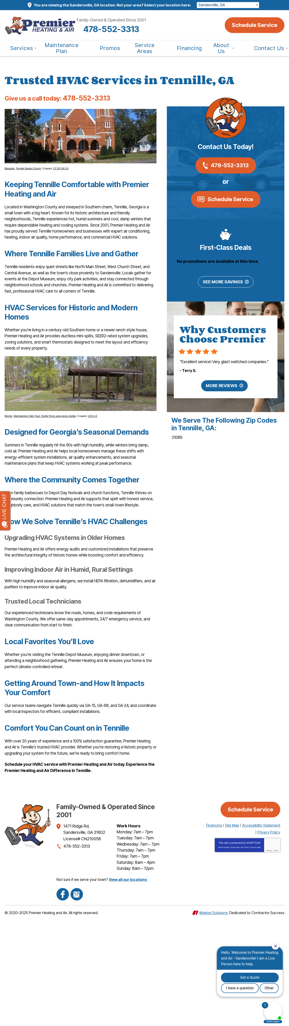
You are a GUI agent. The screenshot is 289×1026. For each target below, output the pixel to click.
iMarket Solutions (213, 1018)
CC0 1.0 (92, 451)
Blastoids (10, 174)
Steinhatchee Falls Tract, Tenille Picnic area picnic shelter (44, 451)
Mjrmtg (8, 451)
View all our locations (128, 989)
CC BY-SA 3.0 (61, 174)
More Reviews (221, 397)
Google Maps (71, 1001)
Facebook (61, 1001)
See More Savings (223, 286)
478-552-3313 (144, 29)
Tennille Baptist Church (28, 174)
